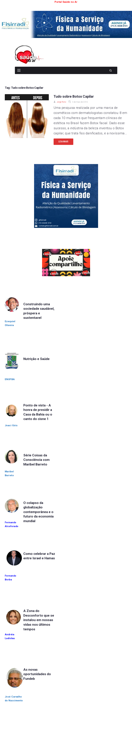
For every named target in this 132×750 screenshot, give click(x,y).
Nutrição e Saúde (36, 359)
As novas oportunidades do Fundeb (37, 674)
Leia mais (63, 141)
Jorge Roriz (61, 102)
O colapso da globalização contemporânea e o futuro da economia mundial (38, 512)
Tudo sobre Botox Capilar (74, 96)
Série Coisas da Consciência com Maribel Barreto (36, 459)
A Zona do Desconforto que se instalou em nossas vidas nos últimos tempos (38, 620)
